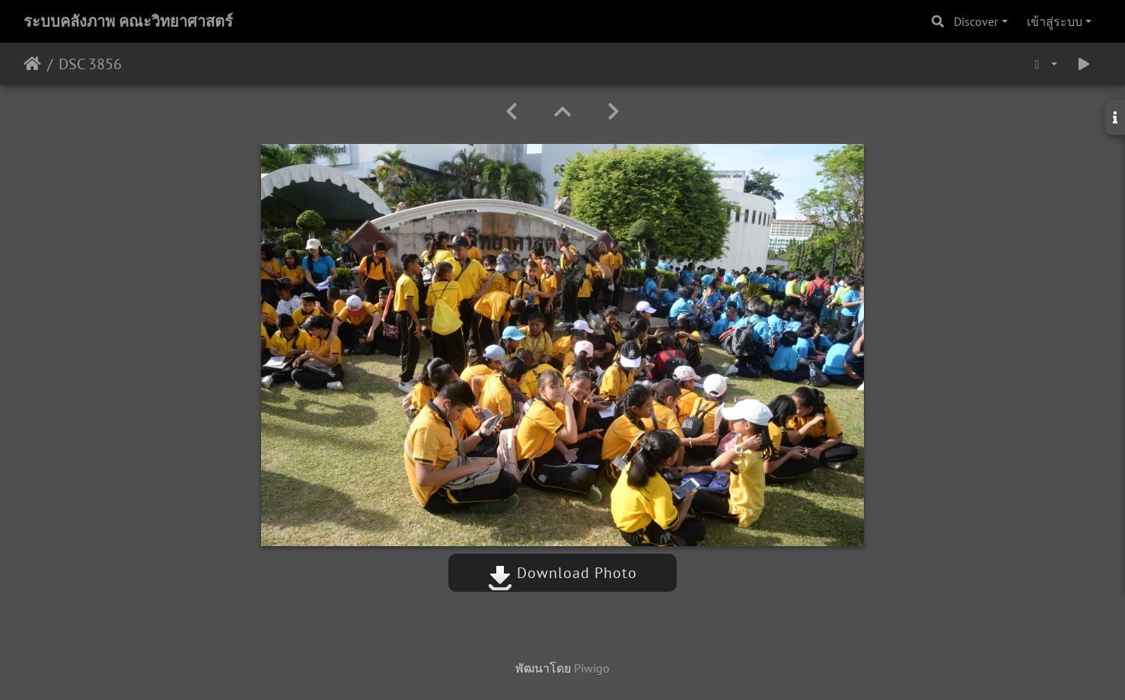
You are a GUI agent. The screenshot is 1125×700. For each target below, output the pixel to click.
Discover (976, 21)
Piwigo (592, 668)
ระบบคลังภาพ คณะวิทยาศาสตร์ (128, 21)
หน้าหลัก (32, 64)
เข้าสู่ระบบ (1054, 21)
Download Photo (562, 573)
